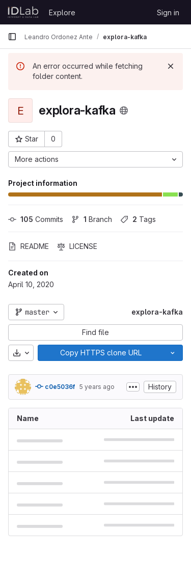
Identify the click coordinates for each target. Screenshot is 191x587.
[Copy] (100, 353)
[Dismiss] (171, 66)
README (28, 246)
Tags (138, 219)
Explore (62, 12)
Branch (91, 219)
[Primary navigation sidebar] (12, 37)
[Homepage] (23, 12)
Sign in (168, 12)
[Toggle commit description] (133, 387)
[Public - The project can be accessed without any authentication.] (124, 110)
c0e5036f (55, 386)
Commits (35, 219)
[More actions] (95, 159)
